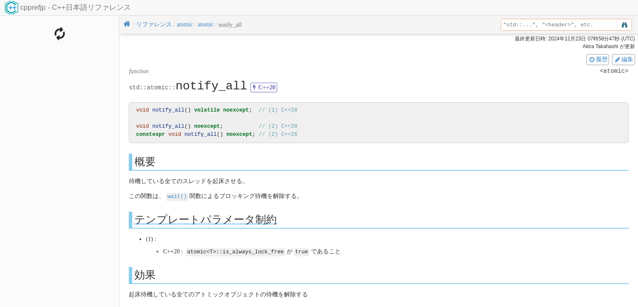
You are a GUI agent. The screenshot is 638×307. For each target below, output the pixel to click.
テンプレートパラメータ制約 (205, 219)
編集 (623, 59)
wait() (177, 196)
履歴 (598, 59)
